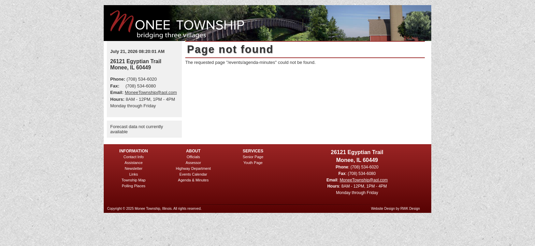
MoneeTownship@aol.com (151, 92)
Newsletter (134, 168)
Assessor (193, 163)
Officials (193, 157)
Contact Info (134, 157)
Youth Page (252, 163)
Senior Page (253, 157)
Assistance (134, 163)
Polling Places (133, 186)
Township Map (133, 180)
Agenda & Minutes (193, 180)
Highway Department (193, 168)
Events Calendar (193, 174)
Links (133, 174)
